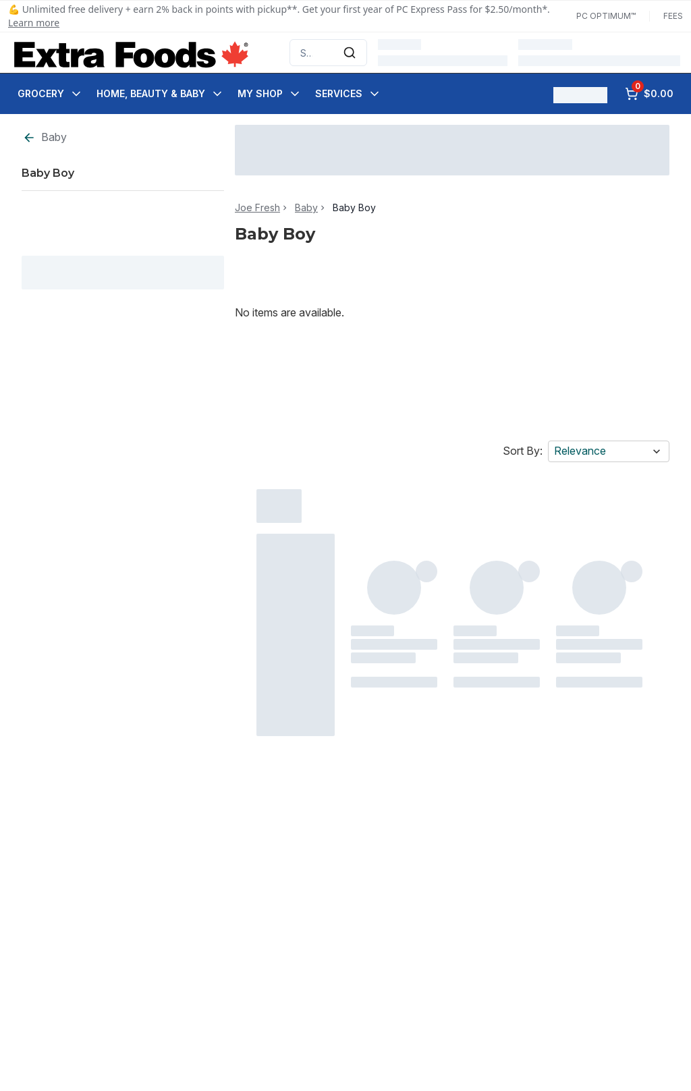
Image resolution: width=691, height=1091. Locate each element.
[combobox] (328, 52)
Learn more (33, 22)
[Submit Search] (349, 52)
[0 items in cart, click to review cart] (649, 94)
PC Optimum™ (606, 16)
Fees (673, 16)
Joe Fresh (257, 207)
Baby (44, 137)
